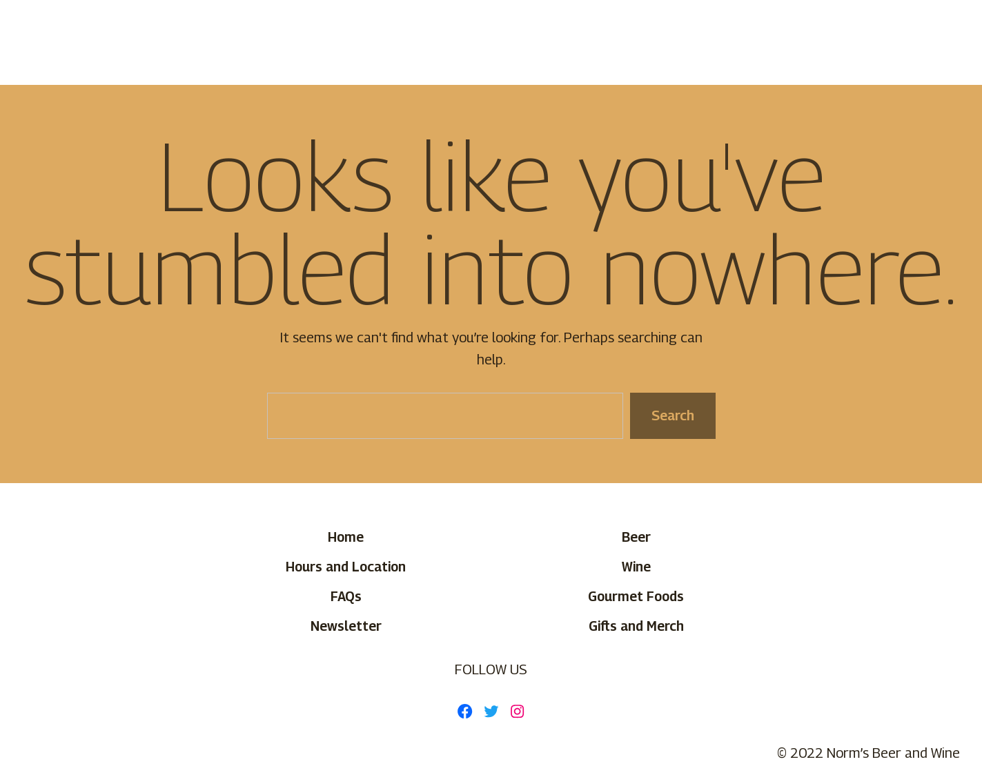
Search (672, 415)
